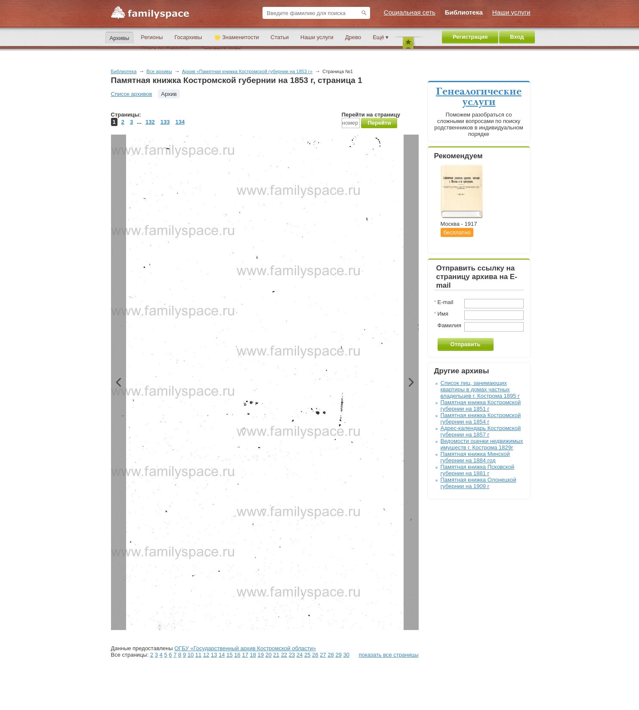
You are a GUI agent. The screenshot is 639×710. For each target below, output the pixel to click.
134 (180, 122)
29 (339, 655)
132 (150, 122)
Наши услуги (316, 37)
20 (268, 655)
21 (276, 655)
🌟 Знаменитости (236, 37)
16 (237, 655)
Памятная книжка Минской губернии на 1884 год (475, 457)
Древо (353, 37)
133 (165, 122)
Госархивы (188, 37)
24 (299, 655)
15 (229, 655)
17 (245, 655)
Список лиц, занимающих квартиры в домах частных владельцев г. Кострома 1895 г (480, 389)
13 (214, 655)
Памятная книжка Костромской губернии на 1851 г (481, 405)
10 (191, 655)
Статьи (280, 37)
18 (253, 655)
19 (261, 655)
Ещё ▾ (381, 37)
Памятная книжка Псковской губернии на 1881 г (478, 470)
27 (323, 655)
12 (206, 655)
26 (315, 655)
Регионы (152, 37)
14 (222, 655)
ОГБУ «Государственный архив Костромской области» (245, 648)
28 (330, 655)
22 (284, 655)
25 (307, 655)
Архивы (120, 38)
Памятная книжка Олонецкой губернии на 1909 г (478, 482)
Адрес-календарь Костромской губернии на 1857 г (481, 431)
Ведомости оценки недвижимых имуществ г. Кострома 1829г (482, 444)
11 (198, 655)
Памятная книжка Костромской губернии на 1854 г (481, 418)
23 (292, 655)
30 (346, 655)
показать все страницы (389, 655)
